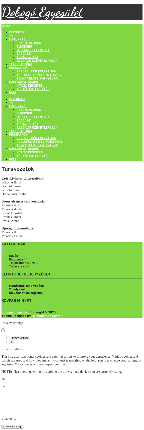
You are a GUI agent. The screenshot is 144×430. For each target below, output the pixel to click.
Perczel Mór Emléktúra (36, 71)
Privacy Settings (19, 337)
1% (11, 36)
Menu (6, 26)
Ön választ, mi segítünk (26, 293)
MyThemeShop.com (46, 316)
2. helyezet (17, 289)
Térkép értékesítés (33, 89)
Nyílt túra (16, 259)
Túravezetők (27, 57)
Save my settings (12, 426)
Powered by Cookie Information (23, 422)
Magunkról (18, 39)
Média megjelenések (33, 50)
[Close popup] (3, 330)
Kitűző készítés (29, 85)
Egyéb (13, 256)
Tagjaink (23, 53)
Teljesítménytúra (22, 263)
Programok (18, 68)
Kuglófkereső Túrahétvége (39, 75)
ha (11, 342)
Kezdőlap (17, 32)
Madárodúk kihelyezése (26, 286)
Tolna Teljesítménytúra (37, 78)
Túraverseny (18, 266)
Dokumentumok (28, 43)
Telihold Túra (20, 64)
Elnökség (24, 46)
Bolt (12, 92)
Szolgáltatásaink (24, 82)
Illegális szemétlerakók (36, 61)
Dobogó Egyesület (42, 12)
